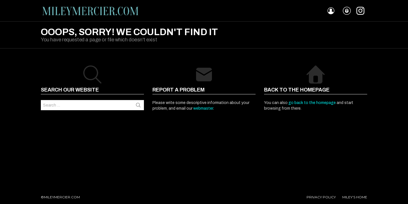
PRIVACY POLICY (321, 197)
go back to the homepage (312, 103)
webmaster (203, 108)
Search (138, 105)
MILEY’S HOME (354, 197)
